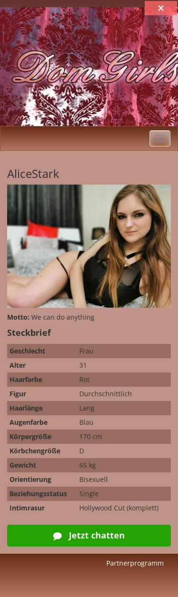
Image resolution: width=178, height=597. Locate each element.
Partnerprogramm (135, 563)
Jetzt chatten (89, 535)
